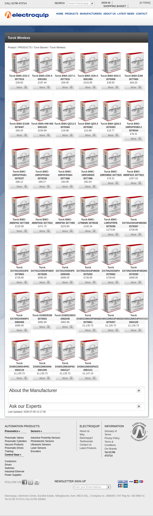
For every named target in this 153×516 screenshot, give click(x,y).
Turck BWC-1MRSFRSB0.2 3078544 (133, 127)
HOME (59, 13)
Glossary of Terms (111, 433)
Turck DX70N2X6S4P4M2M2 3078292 (88, 271)
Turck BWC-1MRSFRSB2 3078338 (42, 175)
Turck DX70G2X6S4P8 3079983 (19, 271)
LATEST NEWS (125, 13)
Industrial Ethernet (14, 471)
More (19, 87)
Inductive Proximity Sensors (45, 437)
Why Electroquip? (86, 436)
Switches (9, 468)
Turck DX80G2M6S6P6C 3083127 (65, 366)
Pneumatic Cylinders (16, 441)
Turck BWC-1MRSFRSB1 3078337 (19, 175)
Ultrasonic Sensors (41, 444)
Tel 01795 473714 (110, 454)
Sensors (36, 431)
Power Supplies (13, 474)
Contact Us (85, 444)
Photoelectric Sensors (42, 441)
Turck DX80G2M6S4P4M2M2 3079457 (111, 319)
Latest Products (88, 448)
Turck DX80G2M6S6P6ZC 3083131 (88, 366)
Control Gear (13, 454)
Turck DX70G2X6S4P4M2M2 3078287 (134, 223)
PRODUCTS (71, 13)
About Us (84, 431)
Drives (8, 464)
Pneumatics (12, 431)
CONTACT (141, 13)
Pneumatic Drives (14, 448)
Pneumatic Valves (14, 437)
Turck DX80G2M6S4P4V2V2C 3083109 (135, 319)
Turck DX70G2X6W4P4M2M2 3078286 (43, 271)
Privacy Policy (112, 438)
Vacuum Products (14, 444)
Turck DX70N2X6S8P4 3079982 (111, 271)
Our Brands (111, 448)
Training (9, 451)
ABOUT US (109, 13)
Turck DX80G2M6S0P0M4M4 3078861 (88, 319)
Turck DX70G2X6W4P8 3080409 (65, 271)
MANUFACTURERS (91, 13)
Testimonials (86, 441)
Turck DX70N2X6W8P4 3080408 (19, 319)
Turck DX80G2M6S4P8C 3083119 (19, 366)
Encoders (36, 451)
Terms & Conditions (110, 443)
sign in (105, 2)
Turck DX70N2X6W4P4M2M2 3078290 (134, 271)
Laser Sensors (38, 448)
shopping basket (114, 6)
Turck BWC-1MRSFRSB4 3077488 (65, 175)
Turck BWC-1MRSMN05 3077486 (88, 175)
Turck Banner (41, 47)
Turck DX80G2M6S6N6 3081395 (42, 366)
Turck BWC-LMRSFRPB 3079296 (111, 223)
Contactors (10, 461)
